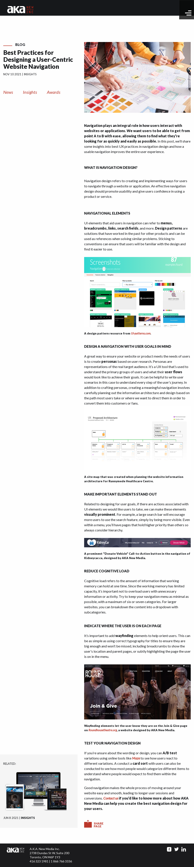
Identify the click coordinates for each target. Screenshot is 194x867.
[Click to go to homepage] (18, 855)
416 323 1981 (39, 861)
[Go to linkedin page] (183, 849)
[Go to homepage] (20, 9)
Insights (30, 92)
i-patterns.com (141, 333)
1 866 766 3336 (61, 861)
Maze (136, 758)
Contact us (110, 798)
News (8, 92)
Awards (53, 92)
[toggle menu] (188, 12)
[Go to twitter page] (176, 849)
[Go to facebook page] (169, 849)
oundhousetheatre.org (103, 730)
